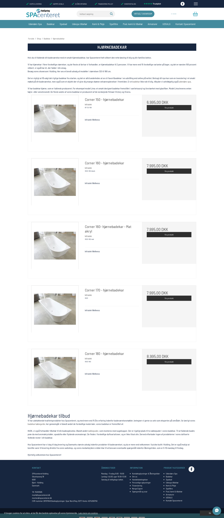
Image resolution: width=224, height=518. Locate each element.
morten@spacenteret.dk (42, 491)
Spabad (63, 24)
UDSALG (166, 24)
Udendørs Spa (35, 24)
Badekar (51, 24)
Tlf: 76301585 (37, 485)
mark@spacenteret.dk (41, 488)
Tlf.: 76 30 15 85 (173, 14)
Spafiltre (114, 24)
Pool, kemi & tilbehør (133, 24)
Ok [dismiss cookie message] (210, 513)
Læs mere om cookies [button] (88, 513)
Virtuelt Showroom (137, 13)
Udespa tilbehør (79, 24)
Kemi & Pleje (98, 24)
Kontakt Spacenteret (185, 24)
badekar (136, 75)
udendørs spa (185, 75)
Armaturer (152, 24)
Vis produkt (169, 101)
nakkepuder (93, 424)
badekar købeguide (36, 417)
